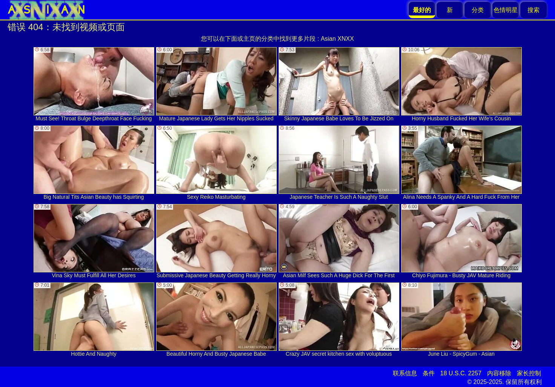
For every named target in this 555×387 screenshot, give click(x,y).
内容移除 (499, 373)
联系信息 (405, 373)
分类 (478, 10)
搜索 (533, 10)
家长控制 (529, 373)
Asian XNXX (337, 38)
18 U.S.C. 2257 (460, 373)
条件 (429, 373)
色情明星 (506, 10)
